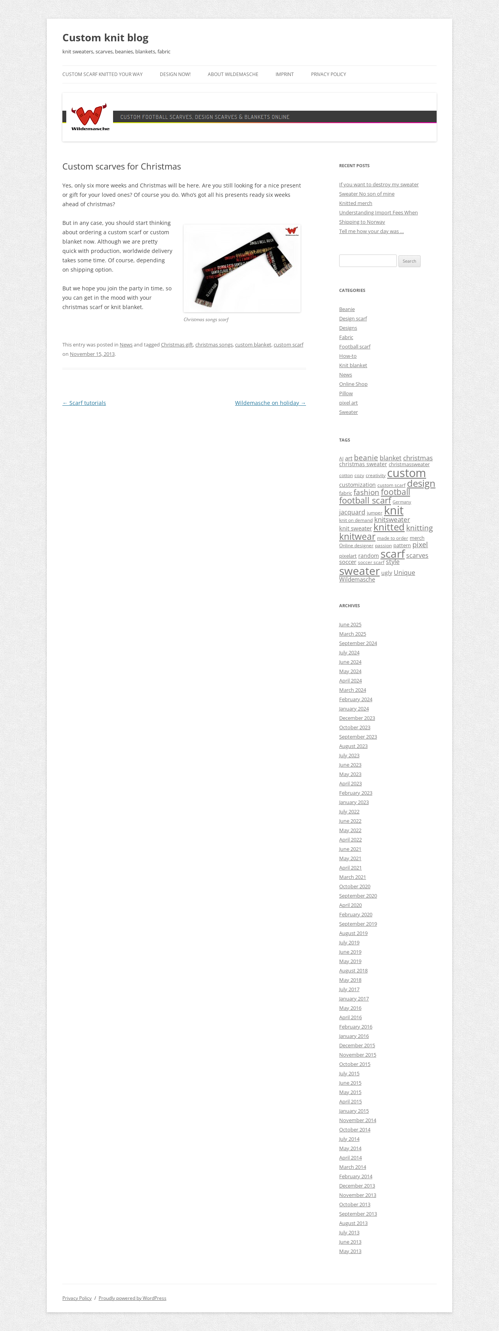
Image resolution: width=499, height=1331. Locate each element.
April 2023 (350, 783)
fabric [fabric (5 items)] (345, 493)
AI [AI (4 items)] (341, 458)
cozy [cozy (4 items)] (359, 475)
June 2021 (350, 848)
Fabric (346, 337)
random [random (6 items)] (368, 555)
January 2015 (354, 1110)
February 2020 (355, 914)
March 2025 (352, 633)
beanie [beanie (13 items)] (366, 458)
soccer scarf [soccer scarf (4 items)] (371, 562)
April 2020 (350, 905)
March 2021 (352, 876)
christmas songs (214, 344)
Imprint (285, 74)
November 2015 (357, 1054)
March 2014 (352, 1166)
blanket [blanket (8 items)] (391, 458)
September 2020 (358, 895)
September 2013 (358, 1213)
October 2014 (354, 1129)
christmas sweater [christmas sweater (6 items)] (363, 464)
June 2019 (350, 951)
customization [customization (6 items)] (357, 484)
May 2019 (350, 961)
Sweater (348, 411)
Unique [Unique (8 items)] (404, 572)
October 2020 (354, 886)
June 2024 (350, 661)
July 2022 (349, 811)
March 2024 (352, 689)
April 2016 (350, 1017)
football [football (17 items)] (395, 491)
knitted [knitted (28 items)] (389, 527)
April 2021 (350, 867)
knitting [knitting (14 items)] (419, 527)
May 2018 (350, 979)
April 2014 (350, 1157)
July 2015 (349, 1073)
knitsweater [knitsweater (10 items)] (392, 519)
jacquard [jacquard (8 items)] (352, 512)
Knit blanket (353, 365)
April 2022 (350, 839)
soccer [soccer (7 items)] (347, 562)
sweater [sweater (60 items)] (359, 570)
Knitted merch (355, 203)
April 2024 (350, 680)
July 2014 (349, 1138)
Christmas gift (177, 344)
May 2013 (350, 1251)
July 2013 (349, 1232)
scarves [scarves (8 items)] (417, 555)
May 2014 (350, 1148)
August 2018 (353, 970)
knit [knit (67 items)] (393, 510)
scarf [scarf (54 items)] (392, 553)
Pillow (346, 393)
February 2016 (355, 1026)
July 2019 (349, 942)
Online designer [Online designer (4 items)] (356, 545)
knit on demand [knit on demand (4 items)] (356, 520)
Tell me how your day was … (371, 231)
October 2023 (354, 727)
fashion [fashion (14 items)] (366, 492)
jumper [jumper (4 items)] (374, 512)
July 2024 (349, 652)
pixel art (348, 402)
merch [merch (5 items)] (417, 537)
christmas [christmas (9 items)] (418, 457)
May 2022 (350, 830)
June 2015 (350, 1082)
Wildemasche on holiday (270, 403)
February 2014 (355, 1176)
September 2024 (358, 643)
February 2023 (355, 792)
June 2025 (350, 624)
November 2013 (357, 1194)
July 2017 (349, 989)
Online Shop (353, 383)
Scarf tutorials (84, 403)
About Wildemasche (233, 74)
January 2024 (354, 708)
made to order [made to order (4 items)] (392, 538)
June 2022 (350, 820)
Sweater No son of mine (367, 193)
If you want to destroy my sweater (379, 184)
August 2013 (353, 1223)
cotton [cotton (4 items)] (346, 475)
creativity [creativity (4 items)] (376, 475)
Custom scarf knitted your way (102, 74)
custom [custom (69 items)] (406, 473)
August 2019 (353, 933)
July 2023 (349, 755)
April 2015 (350, 1101)
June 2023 (350, 764)
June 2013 (350, 1241)
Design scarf (353, 318)
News (126, 344)
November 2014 (357, 1120)
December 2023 (357, 717)
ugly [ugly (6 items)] (386, 572)
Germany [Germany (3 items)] (402, 502)
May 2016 (350, 1007)
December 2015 (357, 1045)
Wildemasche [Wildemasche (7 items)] (357, 579)
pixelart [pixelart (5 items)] (348, 555)
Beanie (347, 309)
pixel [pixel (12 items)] (420, 544)
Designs (348, 327)
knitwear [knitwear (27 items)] (357, 536)
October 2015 (354, 1064)
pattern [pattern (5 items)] (402, 545)
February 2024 (355, 699)
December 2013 (357, 1185)
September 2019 (358, 923)
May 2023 (350, 774)
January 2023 (354, 802)
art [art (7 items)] (348, 458)
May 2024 (350, 671)
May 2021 (350, 858)
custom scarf (288, 344)
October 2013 (354, 1204)
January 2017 (354, 998)
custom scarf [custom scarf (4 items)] (391, 485)
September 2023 (358, 736)
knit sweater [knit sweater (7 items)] (355, 528)
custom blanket (253, 344)
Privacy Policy (328, 74)
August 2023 (353, 745)
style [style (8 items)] (393, 561)
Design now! (175, 74)
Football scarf (354, 346)
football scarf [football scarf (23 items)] (365, 500)
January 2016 (354, 1035)
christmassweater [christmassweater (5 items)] (409, 464)
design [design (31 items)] (421, 483)
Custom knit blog (105, 37)
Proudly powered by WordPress (132, 1298)
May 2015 (350, 1092)
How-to (348, 355)
